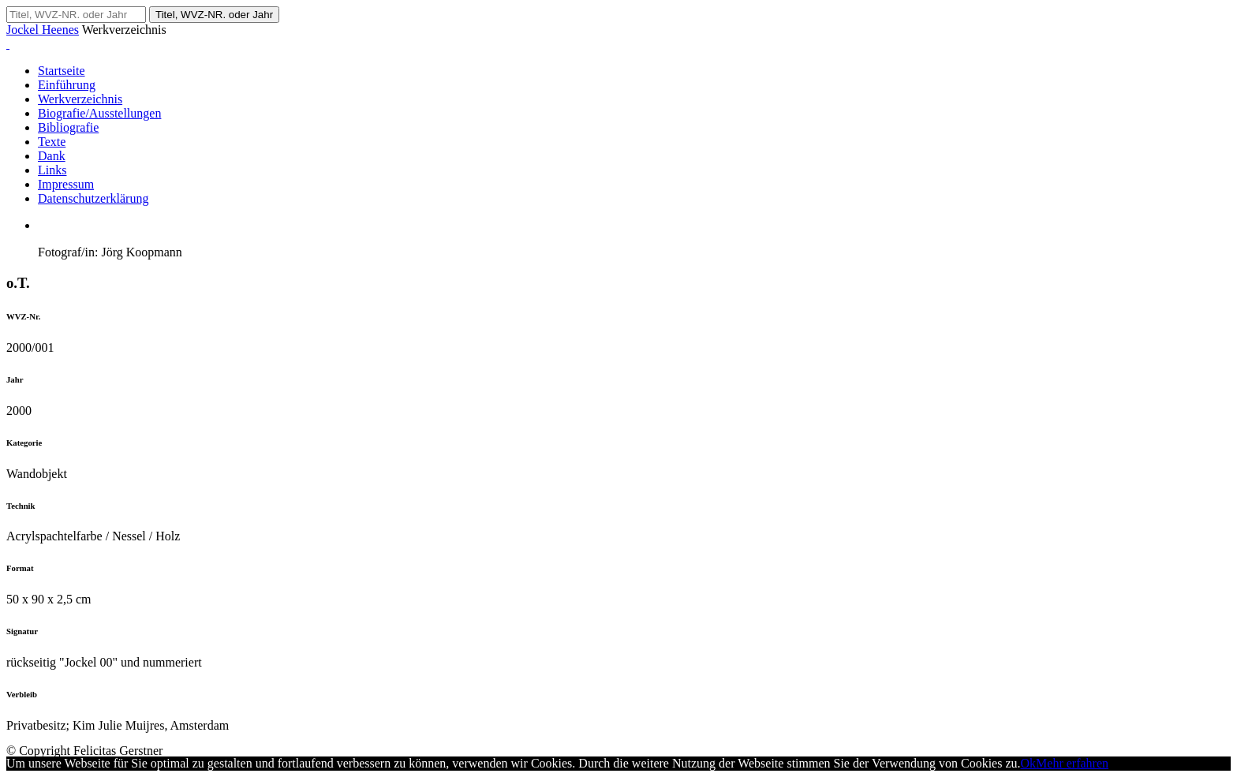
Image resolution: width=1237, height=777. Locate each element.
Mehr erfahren (1072, 763)
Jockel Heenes (42, 29)
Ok (1029, 763)
